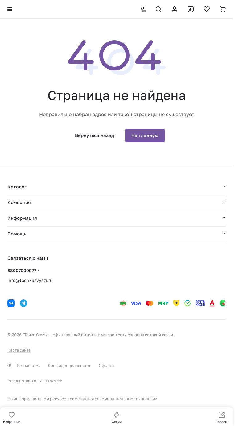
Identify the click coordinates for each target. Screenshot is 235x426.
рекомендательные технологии (126, 398)
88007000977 (21, 270)
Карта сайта (19, 350)
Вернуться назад (94, 135)
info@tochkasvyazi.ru (29, 280)
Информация (22, 218)
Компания (19, 202)
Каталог (17, 186)
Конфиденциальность (69, 365)
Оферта (106, 365)
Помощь (16, 233)
